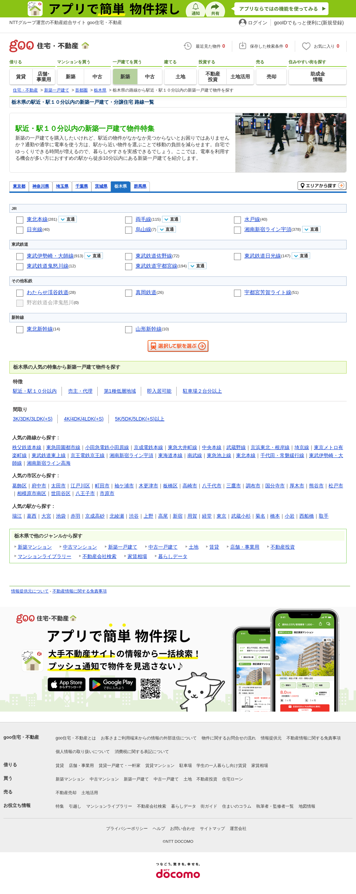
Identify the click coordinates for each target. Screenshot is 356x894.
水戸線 (252, 219)
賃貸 (214, 547)
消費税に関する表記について (142, 751)
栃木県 (120, 186)
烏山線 (143, 229)
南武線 (194, 455)
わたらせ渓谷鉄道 (47, 292)
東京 (221, 516)
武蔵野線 (236, 447)
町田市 (102, 485)
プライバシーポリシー (127, 828)
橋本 (275, 516)
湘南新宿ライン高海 (49, 463)
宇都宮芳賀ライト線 (267, 292)
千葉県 (81, 186)
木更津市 (148, 485)
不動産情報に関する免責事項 (79, 591)
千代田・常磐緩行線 (282, 455)
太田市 (58, 485)
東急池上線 (219, 455)
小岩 (289, 516)
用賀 (192, 516)
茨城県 (101, 186)
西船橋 (306, 516)
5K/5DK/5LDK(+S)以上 (139, 419)
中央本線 (211, 447)
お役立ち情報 (17, 805)
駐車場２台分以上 (202, 391)
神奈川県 (40, 186)
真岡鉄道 (146, 292)
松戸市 (336, 485)
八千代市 (211, 485)
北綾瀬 (117, 516)
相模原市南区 (31, 493)
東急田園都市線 (63, 447)
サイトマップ (212, 828)
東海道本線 (170, 455)
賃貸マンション (160, 765)
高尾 (163, 516)
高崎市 (190, 485)
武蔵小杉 (241, 516)
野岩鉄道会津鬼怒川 (50, 302)
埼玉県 (62, 186)
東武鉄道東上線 (49, 455)
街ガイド (209, 806)
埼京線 (301, 447)
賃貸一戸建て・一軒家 (119, 765)
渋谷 (134, 516)
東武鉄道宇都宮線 (156, 266)
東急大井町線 (182, 447)
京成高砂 (95, 516)
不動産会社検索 (99, 556)
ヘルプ (159, 828)
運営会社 (238, 828)
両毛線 (143, 219)
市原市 (107, 493)
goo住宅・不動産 (21, 737)
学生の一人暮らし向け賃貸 (221, 765)
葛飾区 (19, 485)
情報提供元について (30, 591)
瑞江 (17, 516)
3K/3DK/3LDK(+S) (32, 419)
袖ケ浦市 (124, 485)
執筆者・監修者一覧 (275, 806)
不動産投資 (282, 547)
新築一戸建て (122, 547)
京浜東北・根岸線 (270, 447)
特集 (60, 806)
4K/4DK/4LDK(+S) (84, 419)
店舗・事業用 (244, 547)
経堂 (207, 516)
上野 (148, 516)
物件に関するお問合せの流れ (229, 738)
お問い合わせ (182, 828)
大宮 (46, 516)
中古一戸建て (163, 547)
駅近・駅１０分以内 (35, 391)
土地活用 (89, 792)
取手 (324, 516)
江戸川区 (80, 485)
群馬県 (140, 186)
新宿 (178, 516)
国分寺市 (275, 485)
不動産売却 (66, 792)
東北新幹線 (40, 329)
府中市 (39, 485)
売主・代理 (80, 391)
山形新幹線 (149, 329)
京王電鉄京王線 (88, 455)
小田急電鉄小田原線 (107, 447)
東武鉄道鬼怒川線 (47, 266)
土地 (194, 547)
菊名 (260, 516)
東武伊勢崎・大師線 (50, 256)
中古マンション (80, 547)
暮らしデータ (172, 556)
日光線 (34, 229)
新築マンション (35, 547)
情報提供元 (271, 738)
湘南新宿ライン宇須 (267, 229)
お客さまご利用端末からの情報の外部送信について (149, 738)
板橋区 (170, 485)
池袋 (61, 516)
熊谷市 (316, 485)
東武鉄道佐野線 (154, 256)
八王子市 (85, 493)
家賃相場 (137, 556)
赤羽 (75, 516)
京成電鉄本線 (148, 447)
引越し (75, 806)
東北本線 (37, 219)
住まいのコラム (236, 806)
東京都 (19, 186)
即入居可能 (159, 391)
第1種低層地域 (120, 391)
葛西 (32, 516)
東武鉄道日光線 (262, 256)
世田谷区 (61, 493)
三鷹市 (233, 485)
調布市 (253, 485)
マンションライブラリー (44, 556)
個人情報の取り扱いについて (83, 751)
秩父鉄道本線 (26, 447)
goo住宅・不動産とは (76, 738)
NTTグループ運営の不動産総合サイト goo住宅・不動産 (65, 22)
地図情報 (307, 806)
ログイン (257, 22)
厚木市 (297, 485)
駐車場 (185, 765)
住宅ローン (232, 779)
